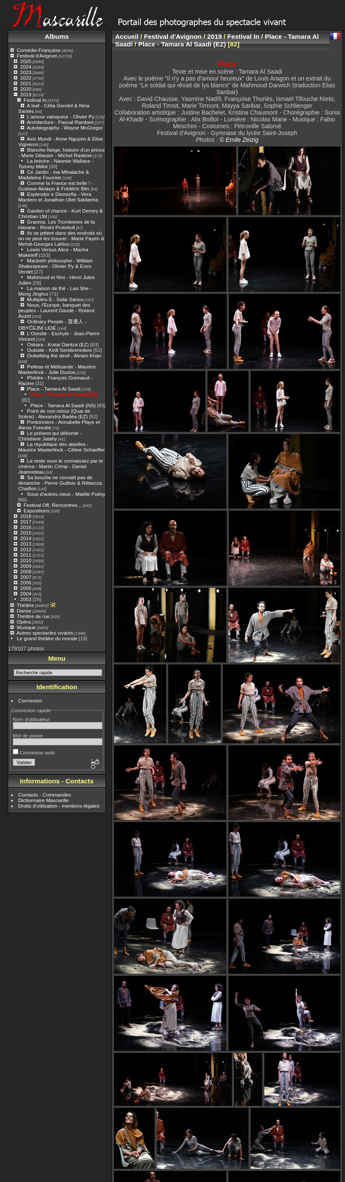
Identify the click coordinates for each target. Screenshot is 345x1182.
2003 (25, 599)
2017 (25, 521)
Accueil (127, 36)
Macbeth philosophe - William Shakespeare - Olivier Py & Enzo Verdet (55, 266)
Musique (26, 627)
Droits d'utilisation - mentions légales (59, 805)
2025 (25, 61)
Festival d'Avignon (37, 55)
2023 (25, 72)
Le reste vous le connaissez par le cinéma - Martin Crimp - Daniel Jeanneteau (60, 466)
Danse (24, 610)
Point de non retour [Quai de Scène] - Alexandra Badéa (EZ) (54, 413)
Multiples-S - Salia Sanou (55, 299)
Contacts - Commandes (44, 794)
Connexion (30, 700)
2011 (25, 555)
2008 (25, 571)
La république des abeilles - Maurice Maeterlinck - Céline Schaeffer (61, 446)
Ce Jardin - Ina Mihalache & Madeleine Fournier (53, 174)
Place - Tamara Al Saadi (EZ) (64, 394)
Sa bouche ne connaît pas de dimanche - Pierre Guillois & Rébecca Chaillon (60, 483)
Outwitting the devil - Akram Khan (64, 355)
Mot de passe (28, 735)
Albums (57, 36)
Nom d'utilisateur (31, 719)
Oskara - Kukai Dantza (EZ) (58, 344)
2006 (25, 582)
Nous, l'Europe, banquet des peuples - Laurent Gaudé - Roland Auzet (56, 310)
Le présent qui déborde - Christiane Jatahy (50, 435)
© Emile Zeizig (238, 139)
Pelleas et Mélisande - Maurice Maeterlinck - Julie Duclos (57, 369)
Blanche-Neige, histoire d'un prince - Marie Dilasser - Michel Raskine (61, 152)
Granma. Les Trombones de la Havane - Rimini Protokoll (56, 224)
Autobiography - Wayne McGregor (65, 127)
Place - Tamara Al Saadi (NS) (63, 405)
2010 (25, 560)
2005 (25, 588)
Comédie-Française (39, 50)
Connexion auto (34, 752)
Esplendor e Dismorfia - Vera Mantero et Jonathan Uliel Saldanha (58, 196)
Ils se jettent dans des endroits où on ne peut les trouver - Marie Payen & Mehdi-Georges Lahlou (61, 238)
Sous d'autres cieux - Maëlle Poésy (66, 494)
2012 (25, 549)
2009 (25, 566)
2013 (25, 543)
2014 (25, 538)
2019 (25, 94)
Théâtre (25, 605)
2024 (25, 66)
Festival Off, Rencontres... (52, 505)
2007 (25, 577)
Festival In (35, 100)
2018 (25, 516)
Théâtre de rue (33, 616)
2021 (25, 83)
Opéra (24, 621)
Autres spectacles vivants (45, 633)
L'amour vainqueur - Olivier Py (60, 116)
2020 (25, 89)
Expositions (36, 510)
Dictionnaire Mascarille (43, 800)
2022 (25, 78)
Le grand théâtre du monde (47, 638)
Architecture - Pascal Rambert (60, 122)
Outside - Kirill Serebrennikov (59, 350)
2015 (25, 532)
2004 (25, 593)
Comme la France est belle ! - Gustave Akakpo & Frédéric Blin (55, 185)
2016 (25, 527)
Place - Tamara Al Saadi (53, 388)
